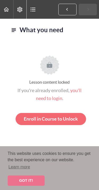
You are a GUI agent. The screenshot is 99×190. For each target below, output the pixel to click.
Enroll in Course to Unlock (51, 119)
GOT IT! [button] (26, 180)
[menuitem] (19, 9)
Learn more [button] (19, 167)
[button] (6, 9)
